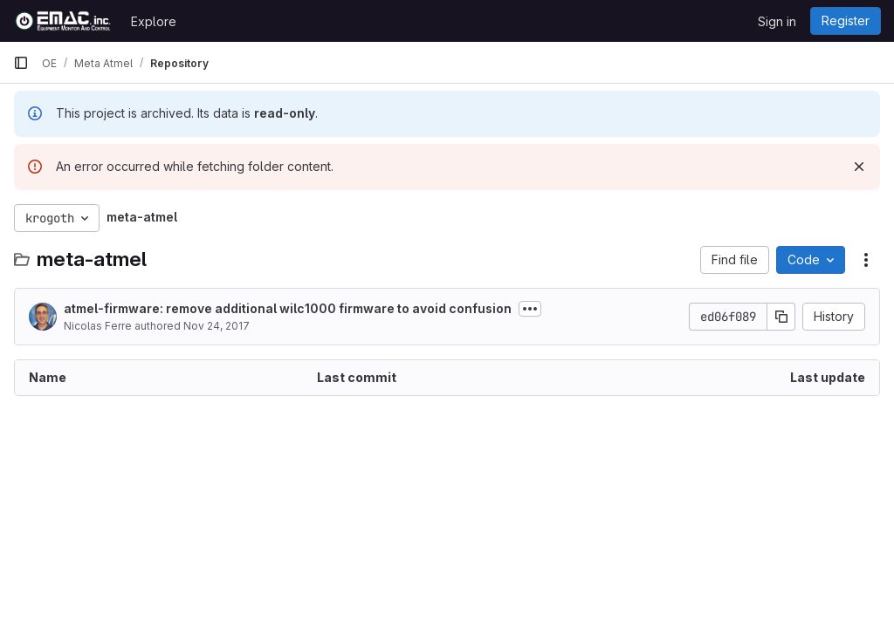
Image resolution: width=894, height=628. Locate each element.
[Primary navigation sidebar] (21, 63)
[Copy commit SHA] (781, 317)
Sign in (777, 21)
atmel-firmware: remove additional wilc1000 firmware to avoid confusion (288, 308)
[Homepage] (63, 21)
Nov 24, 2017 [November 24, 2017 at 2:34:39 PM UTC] (216, 325)
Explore (153, 21)
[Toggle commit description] (530, 309)
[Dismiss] (859, 166)
